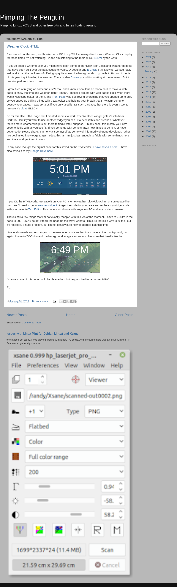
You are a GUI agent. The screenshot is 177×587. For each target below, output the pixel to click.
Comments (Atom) (32, 322)
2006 (149, 121)
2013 (149, 87)
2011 (149, 97)
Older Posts (124, 315)
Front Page (59, 96)
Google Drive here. (42, 150)
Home (70, 315)
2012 (149, 92)
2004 (149, 131)
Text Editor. (35, 209)
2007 (149, 116)
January (149, 71)
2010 (149, 101)
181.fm (98, 57)
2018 (149, 77)
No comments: (40, 301)
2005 (149, 126)
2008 (149, 111)
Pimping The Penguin (32, 17)
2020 (149, 62)
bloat (24, 108)
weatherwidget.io (48, 205)
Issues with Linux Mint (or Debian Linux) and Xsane (42, 333)
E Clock (92, 69)
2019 (149, 67)
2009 (149, 107)
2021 (149, 57)
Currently (75, 77)
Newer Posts (16, 315)
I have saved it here (105, 147)
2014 (149, 82)
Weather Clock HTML (23, 46)
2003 (149, 136)
